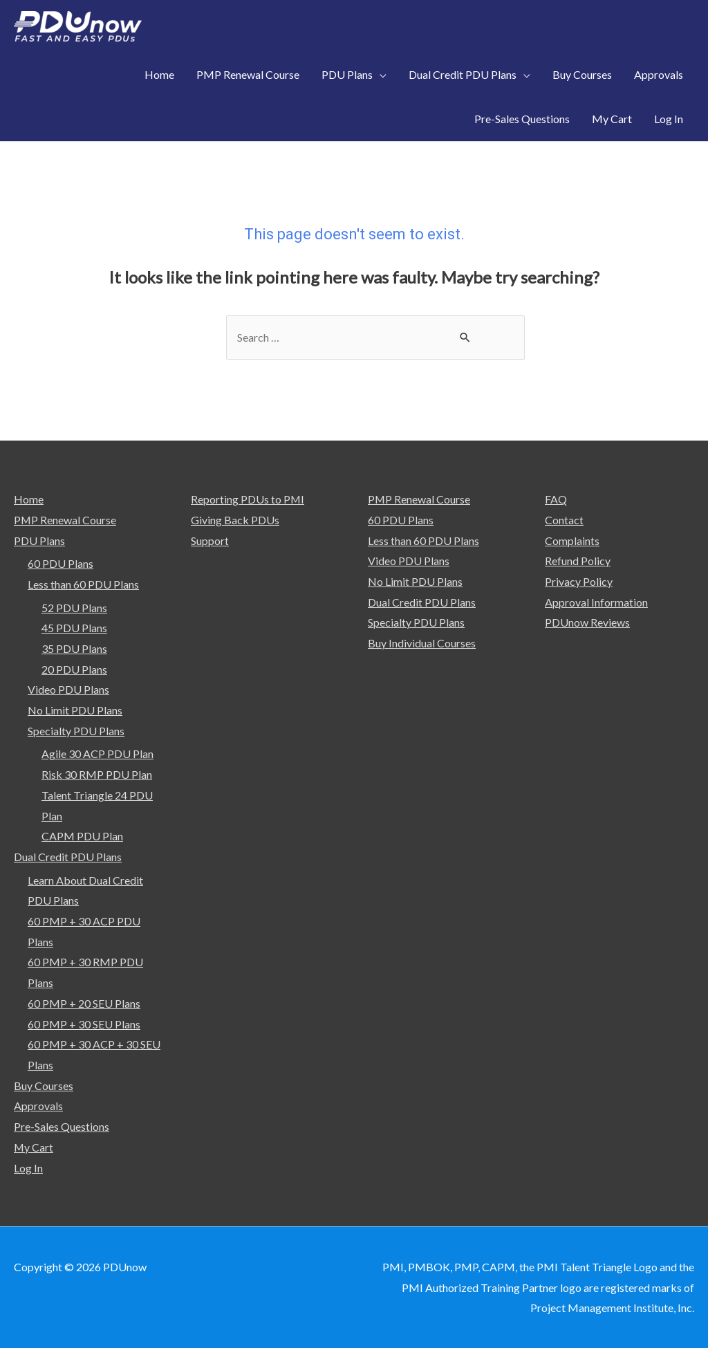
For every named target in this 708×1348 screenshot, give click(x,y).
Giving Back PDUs (235, 519)
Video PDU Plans (68, 689)
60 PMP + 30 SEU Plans (84, 1024)
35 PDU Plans (74, 648)
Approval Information (596, 602)
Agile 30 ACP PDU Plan (97, 754)
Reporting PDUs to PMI (248, 499)
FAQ (556, 499)
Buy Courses (43, 1085)
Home (29, 499)
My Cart (34, 1147)
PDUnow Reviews (587, 622)
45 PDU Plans (74, 627)
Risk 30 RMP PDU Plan (96, 774)
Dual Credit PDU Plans (68, 856)
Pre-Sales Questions (61, 1126)
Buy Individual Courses (422, 642)
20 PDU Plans (74, 669)
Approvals (38, 1106)
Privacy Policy (579, 581)
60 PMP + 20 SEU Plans (84, 1003)
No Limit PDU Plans (75, 710)
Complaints (572, 540)
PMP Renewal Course (65, 519)
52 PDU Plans (74, 607)
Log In (28, 1167)
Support (210, 540)
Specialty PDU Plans (76, 730)
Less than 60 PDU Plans (83, 584)
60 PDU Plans (60, 563)
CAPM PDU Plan (82, 835)
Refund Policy (578, 560)
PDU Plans (39, 540)
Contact (564, 519)
